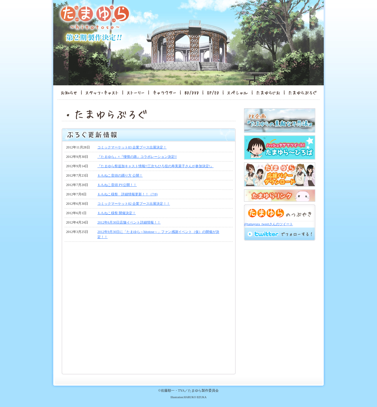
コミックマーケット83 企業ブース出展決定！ (132, 147)
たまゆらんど (268, 92)
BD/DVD (191, 92)
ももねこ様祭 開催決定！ (116, 213)
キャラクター (164, 92)
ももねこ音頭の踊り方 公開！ (120, 175)
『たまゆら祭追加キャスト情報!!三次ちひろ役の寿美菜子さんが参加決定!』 (155, 166)
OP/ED (213, 92)
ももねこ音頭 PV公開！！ (117, 185)
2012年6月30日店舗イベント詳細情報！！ (129, 222)
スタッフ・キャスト (102, 92)
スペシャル (238, 92)
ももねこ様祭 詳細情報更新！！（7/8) (127, 194)
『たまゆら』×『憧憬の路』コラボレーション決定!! (137, 157)
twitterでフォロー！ (279, 234)
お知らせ (67, 92)
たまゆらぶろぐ (304, 92)
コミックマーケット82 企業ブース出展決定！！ (133, 204)
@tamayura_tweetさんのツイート (268, 224)
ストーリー (135, 92)
